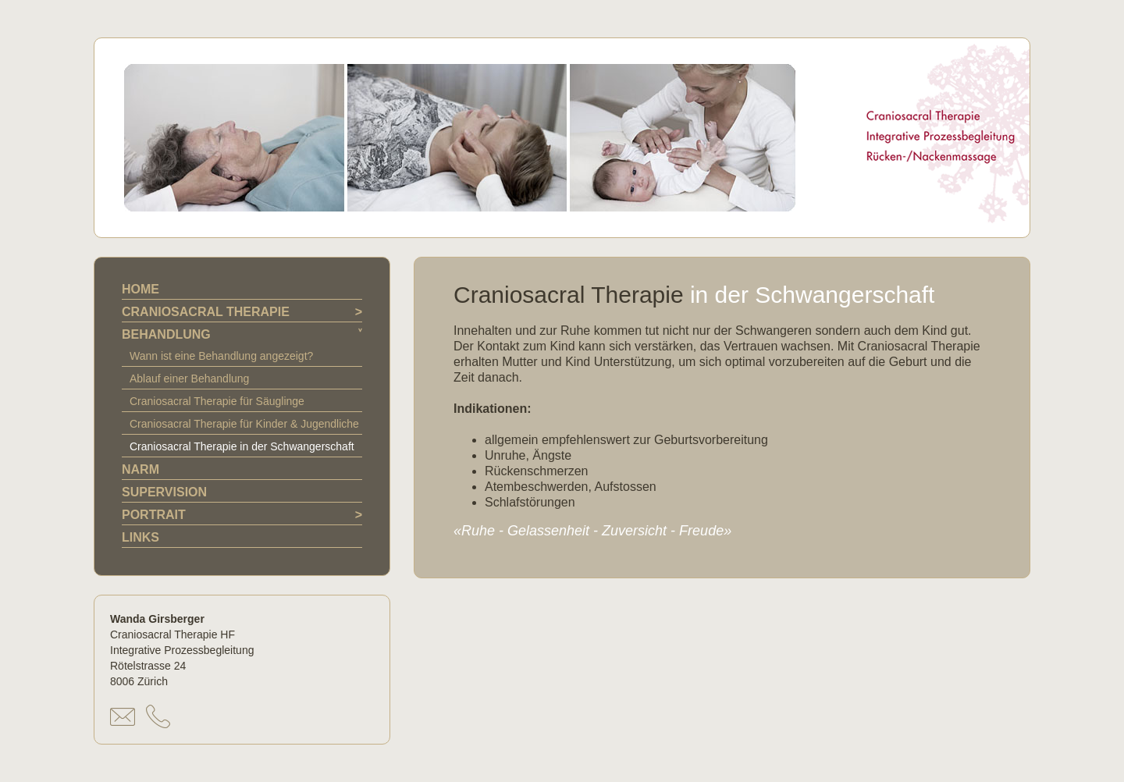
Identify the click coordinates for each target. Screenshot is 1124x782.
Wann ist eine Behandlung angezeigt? (221, 356)
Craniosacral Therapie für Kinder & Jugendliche (244, 424)
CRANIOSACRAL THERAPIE (206, 311)
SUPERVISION (164, 492)
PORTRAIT (154, 514)
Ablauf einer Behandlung (189, 378)
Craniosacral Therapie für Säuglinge (217, 401)
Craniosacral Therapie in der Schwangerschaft (242, 446)
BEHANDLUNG (166, 334)
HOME (140, 289)
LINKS (140, 537)
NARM (140, 469)
